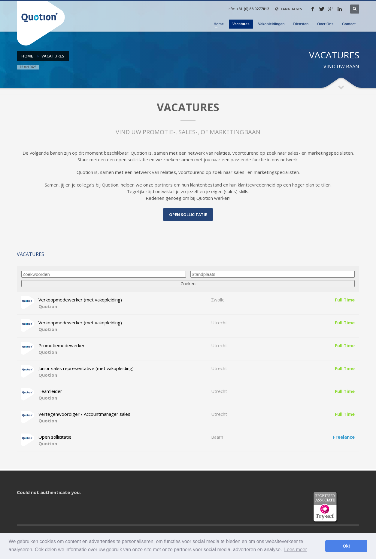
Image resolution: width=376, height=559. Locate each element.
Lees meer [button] (295, 549)
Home (27, 56)
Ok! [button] (346, 546)
